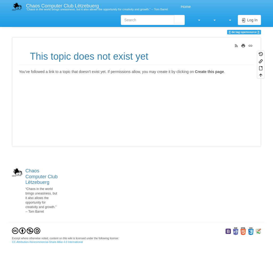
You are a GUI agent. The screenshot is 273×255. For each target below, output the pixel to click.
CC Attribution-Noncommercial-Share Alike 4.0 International (47, 242)
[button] (196, 20)
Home (185, 7)
